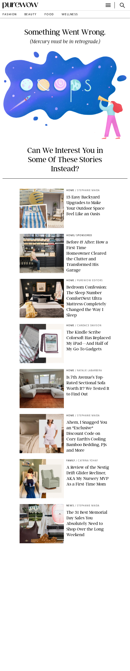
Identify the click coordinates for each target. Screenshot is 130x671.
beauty (30, 14)
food (49, 14)
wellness (70, 14)
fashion (10, 14)
